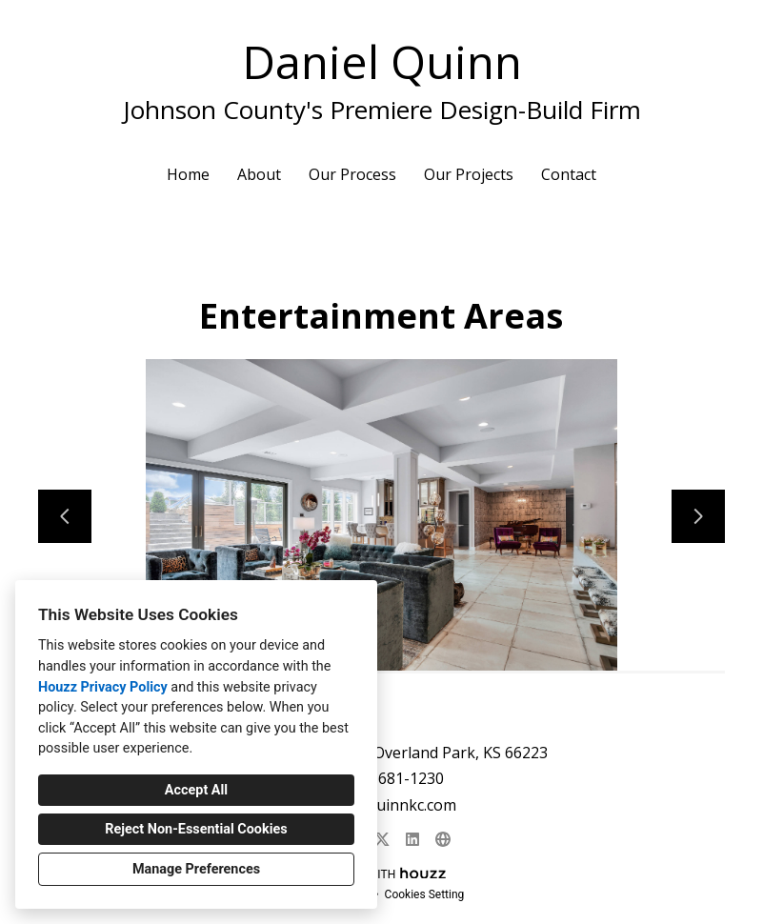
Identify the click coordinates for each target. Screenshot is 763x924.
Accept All (196, 790)
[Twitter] (382, 839)
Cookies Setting (425, 894)
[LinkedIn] (412, 839)
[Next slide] (698, 516)
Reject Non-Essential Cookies (196, 829)
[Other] (443, 839)
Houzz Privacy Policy (103, 687)
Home (188, 174)
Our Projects (468, 174)
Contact (568, 174)
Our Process (352, 174)
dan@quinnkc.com (392, 805)
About (259, 174)
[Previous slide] (64, 516)
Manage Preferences (196, 869)
